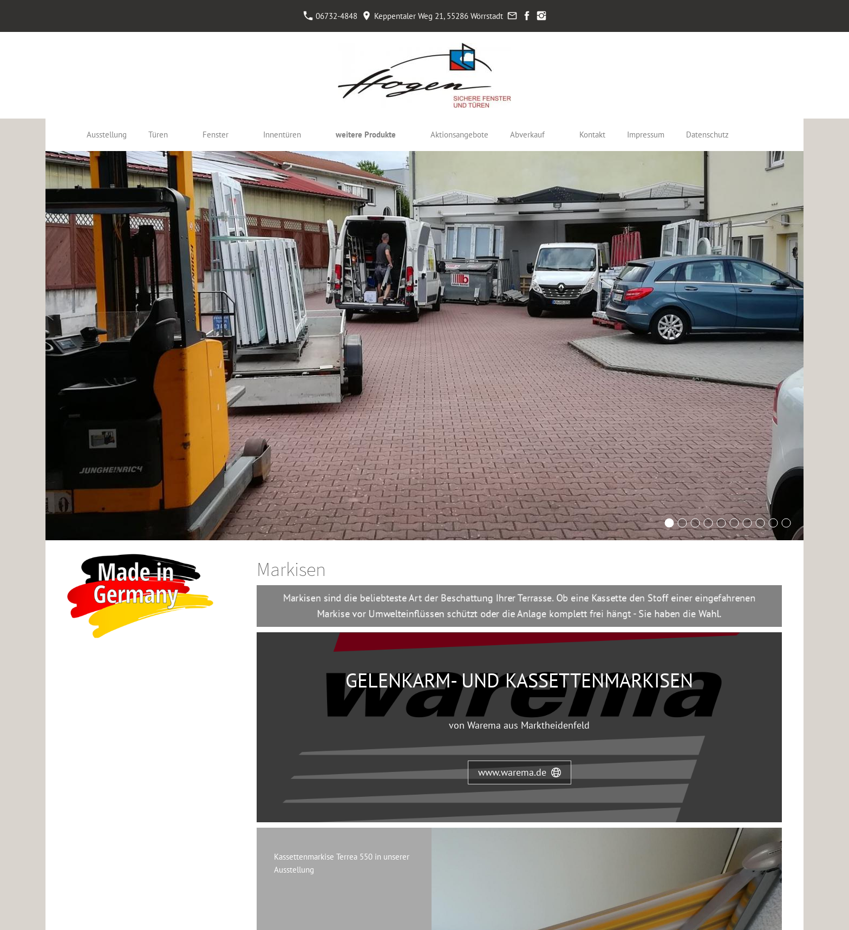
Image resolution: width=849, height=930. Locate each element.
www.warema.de (519, 772)
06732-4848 (330, 16)
